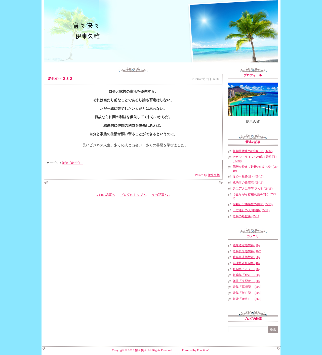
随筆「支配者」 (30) (246, 281)
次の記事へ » (160, 195)
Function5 (203, 350)
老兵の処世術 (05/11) (246, 216)
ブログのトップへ (133, 195)
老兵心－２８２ (60, 79)
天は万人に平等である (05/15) (252, 188)
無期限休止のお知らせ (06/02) (252, 151)
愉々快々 (86, 25)
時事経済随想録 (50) (246, 257)
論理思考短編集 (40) (246, 263)
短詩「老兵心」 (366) (247, 299)
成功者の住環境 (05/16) (248, 182)
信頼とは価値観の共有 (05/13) (252, 204)
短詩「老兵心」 (72, 163)
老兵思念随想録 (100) (247, 251)
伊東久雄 (214, 175)
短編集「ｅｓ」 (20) (246, 269)
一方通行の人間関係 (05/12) (251, 210)
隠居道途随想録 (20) (246, 245)
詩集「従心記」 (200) (247, 293)
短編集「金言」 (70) (246, 275)
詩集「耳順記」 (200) (247, 287)
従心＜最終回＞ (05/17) (248, 176)
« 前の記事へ (105, 195)
